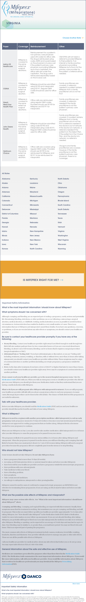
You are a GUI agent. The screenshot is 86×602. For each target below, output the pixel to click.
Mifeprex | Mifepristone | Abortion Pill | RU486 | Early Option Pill (21, 576)
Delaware (6, 209)
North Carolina (36, 248)
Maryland (34, 191)
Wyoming (62, 248)
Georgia (5, 222)
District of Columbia (10, 213)
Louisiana (34, 183)
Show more (76, 583)
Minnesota (34, 204)
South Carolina (64, 204)
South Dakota (63, 209)
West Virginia (63, 239)
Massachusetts (36, 196)
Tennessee (62, 213)
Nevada (33, 226)
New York (34, 244)
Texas (60, 218)
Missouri (33, 213)
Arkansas (6, 191)
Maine (32, 187)
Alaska (5, 183)
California (6, 196)
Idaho (4, 231)
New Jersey (35, 235)
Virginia (61, 231)
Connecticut (7, 204)
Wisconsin (62, 244)
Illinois (4, 235)
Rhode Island (63, 200)
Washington (63, 235)
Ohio (60, 183)
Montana (34, 218)
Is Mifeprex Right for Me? (41, 280)
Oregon (61, 191)
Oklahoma (62, 187)
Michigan (34, 200)
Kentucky (34, 178)
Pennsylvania (63, 196)
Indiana (5, 239)
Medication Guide (9, 380)
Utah (60, 222)
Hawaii (5, 226)
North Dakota (63, 178)
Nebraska (34, 222)
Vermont (61, 226)
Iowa (4, 244)
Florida (5, 218)
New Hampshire (36, 231)
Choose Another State (72, 37)
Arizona (5, 187)
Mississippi (34, 209)
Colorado (6, 200)
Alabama (6, 178)
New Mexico (35, 239)
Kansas (5, 248)
